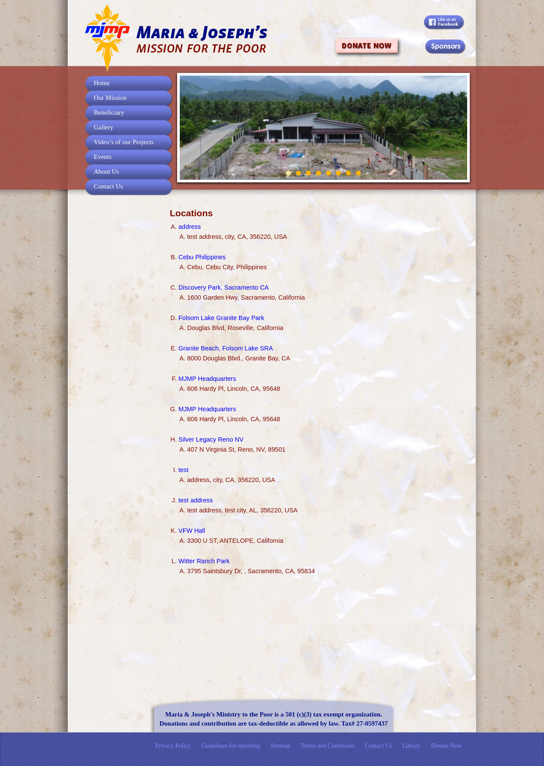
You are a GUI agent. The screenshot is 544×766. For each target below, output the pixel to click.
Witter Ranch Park (204, 561)
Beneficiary (109, 112)
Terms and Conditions (327, 746)
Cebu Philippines (202, 257)
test (183, 469)
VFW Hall (191, 530)
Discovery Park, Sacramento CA (223, 287)
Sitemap (280, 746)
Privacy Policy (173, 746)
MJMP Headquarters (207, 378)
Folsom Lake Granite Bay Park (221, 317)
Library (411, 746)
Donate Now (446, 746)
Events (103, 156)
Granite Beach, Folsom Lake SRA (225, 348)
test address (195, 500)
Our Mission (110, 97)
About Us (106, 171)
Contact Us (108, 186)
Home (102, 82)
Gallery (103, 127)
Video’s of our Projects (124, 142)
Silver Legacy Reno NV (211, 439)
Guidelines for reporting (230, 746)
